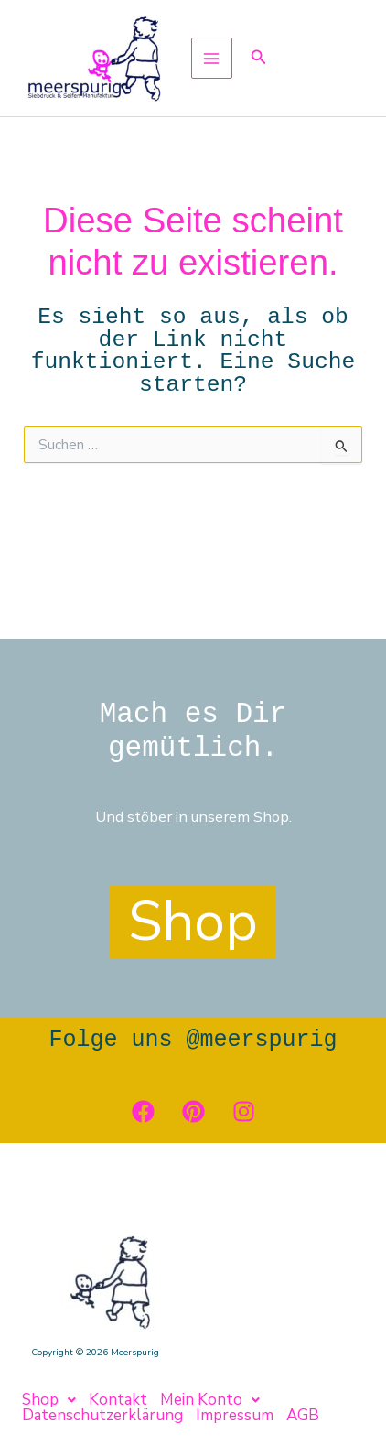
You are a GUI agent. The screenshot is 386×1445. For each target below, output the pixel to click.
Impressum (234, 1415)
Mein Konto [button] (210, 1399)
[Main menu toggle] (211, 58)
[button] (259, 58)
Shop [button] (49, 1399)
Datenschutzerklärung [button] (102, 1415)
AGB (302, 1415)
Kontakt (118, 1399)
